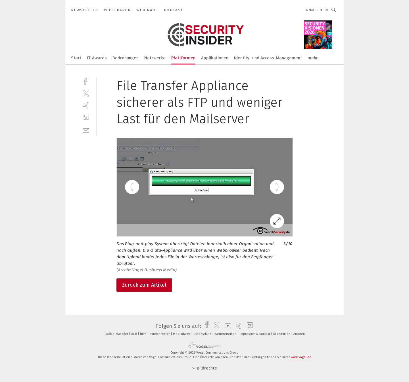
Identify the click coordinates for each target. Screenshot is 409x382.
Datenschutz (203, 334)
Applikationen (214, 57)
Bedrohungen (125, 57)
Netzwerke (155, 57)
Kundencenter (160, 334)
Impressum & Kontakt (255, 334)
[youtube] (226, 326)
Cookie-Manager (117, 334)
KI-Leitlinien (282, 334)
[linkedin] (85, 117)
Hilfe (143, 334)
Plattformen (183, 57)
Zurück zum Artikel (144, 285)
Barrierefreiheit (225, 334)
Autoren (299, 334)
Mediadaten (182, 334)
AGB (134, 334)
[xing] (85, 105)
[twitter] (85, 93)
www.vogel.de (301, 357)
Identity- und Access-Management (268, 57)
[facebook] (85, 81)
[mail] (85, 129)
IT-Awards (97, 57)
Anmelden (317, 10)
